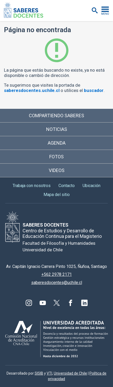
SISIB (39, 373)
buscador (94, 90)
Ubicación (91, 185)
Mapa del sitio (57, 194)
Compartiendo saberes (56, 115)
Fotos (56, 156)
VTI (49, 373)
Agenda (57, 143)
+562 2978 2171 (56, 274)
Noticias (56, 129)
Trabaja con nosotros (32, 185)
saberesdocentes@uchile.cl (56, 282)
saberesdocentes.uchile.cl (32, 90)
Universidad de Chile (70, 373)
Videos (56, 170)
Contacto (66, 185)
